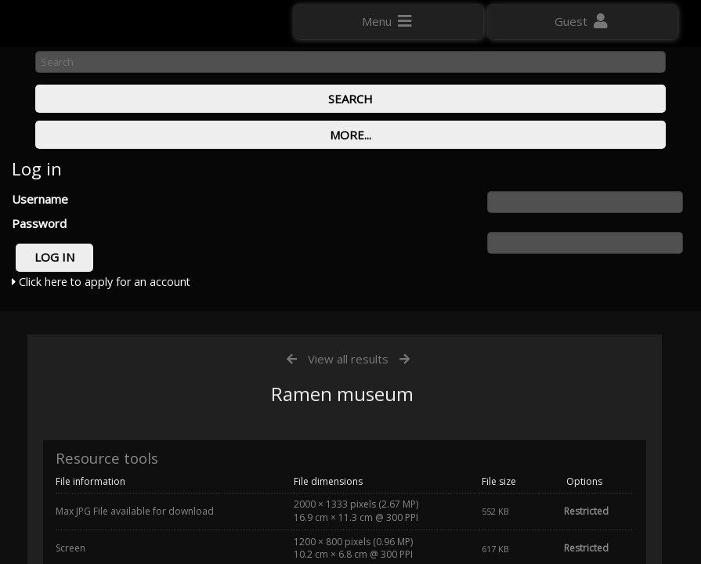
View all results (348, 359)
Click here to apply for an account (101, 281)
